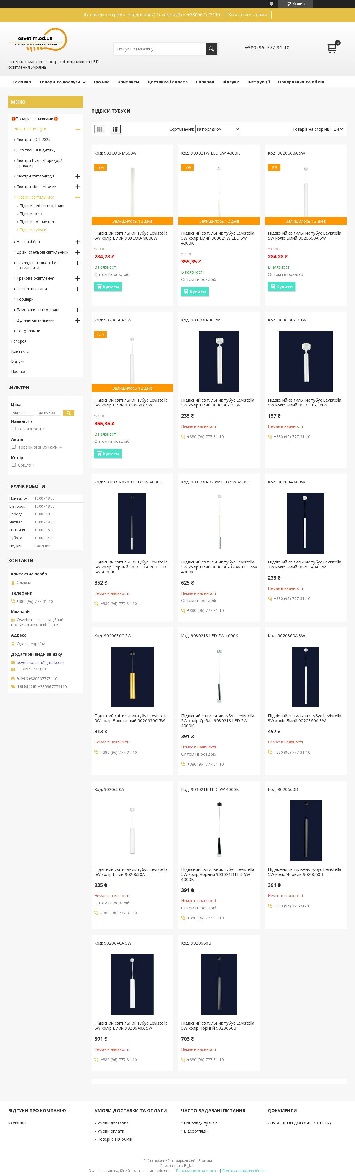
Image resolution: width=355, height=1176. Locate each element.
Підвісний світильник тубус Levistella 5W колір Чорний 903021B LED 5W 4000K (217, 874)
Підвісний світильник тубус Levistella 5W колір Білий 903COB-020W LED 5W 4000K (219, 566)
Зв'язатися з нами (248, 15)
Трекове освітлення (35, 278)
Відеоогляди (195, 1131)
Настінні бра (28, 241)
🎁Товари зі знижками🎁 (34, 118)
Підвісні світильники (35, 197)
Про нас (100, 81)
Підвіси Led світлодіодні (41, 205)
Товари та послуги (59, 81)
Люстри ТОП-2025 (33, 139)
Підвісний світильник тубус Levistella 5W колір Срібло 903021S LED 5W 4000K (217, 720)
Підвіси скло (30, 213)
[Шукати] (211, 49)
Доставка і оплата (167, 81)
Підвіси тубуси (32, 229)
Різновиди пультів (201, 1123)
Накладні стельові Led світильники (38, 265)
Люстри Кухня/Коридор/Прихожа (39, 163)
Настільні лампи (32, 288)
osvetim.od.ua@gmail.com (40, 662)
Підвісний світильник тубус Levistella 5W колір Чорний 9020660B (304, 872)
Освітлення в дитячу (36, 150)
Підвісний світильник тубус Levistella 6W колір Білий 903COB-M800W (131, 235)
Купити (111, 286)
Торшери (25, 299)
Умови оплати (110, 1131)
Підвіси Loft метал (36, 221)
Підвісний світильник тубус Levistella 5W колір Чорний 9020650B (217, 1025)
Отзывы (18, 1123)
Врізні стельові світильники (43, 252)
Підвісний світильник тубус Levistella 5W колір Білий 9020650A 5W (131, 402)
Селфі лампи (28, 330)
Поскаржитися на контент (197, 1170)
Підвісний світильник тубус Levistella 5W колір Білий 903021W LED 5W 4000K (217, 237)
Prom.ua (205, 1160)
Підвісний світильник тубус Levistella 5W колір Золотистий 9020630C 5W (131, 718)
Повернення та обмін (301, 81)
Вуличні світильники (36, 320)
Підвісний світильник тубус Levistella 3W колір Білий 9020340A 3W (304, 564)
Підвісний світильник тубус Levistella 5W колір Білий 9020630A (131, 872)
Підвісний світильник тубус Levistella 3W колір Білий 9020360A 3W (304, 718)
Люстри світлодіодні (36, 176)
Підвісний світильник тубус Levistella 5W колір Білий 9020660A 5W (304, 235)
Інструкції (259, 81)
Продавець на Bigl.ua (177, 1165)
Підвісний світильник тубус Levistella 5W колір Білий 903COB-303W (217, 402)
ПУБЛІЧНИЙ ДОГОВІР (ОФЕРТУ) (300, 1123)
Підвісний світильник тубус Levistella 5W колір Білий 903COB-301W (304, 402)
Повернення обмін (114, 1139)
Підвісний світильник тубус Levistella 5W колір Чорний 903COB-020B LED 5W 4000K (131, 566)
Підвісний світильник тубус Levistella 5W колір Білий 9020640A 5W (131, 1025)
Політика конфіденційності (244, 1170)
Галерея (205, 81)
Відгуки (230, 81)
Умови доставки (112, 1123)
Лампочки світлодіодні (38, 309)
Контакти (128, 81)
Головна (21, 81)
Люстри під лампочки (37, 186)
